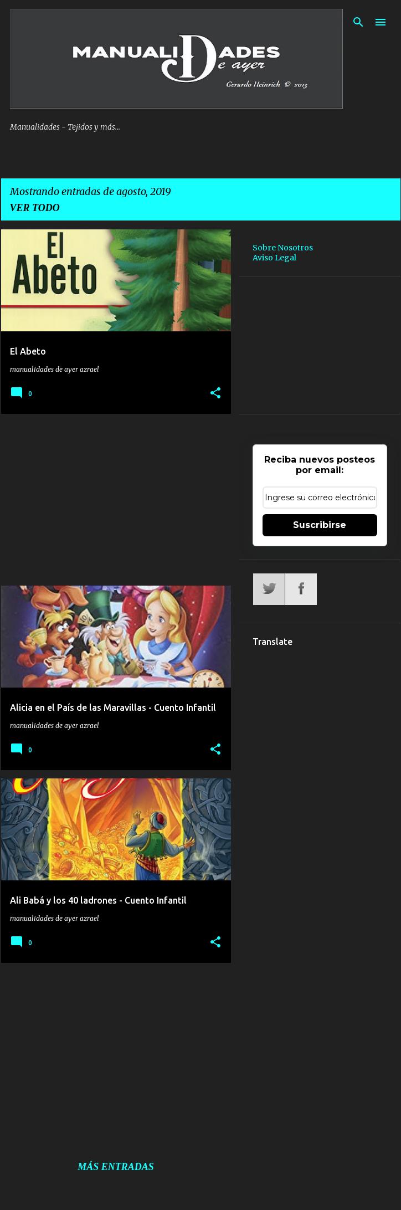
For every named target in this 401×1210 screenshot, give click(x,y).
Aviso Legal (274, 258)
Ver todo (35, 207)
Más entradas (116, 1166)
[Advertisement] (112, 499)
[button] (215, 393)
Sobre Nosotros (283, 248)
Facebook (301, 589)
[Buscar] (358, 22)
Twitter (269, 589)
